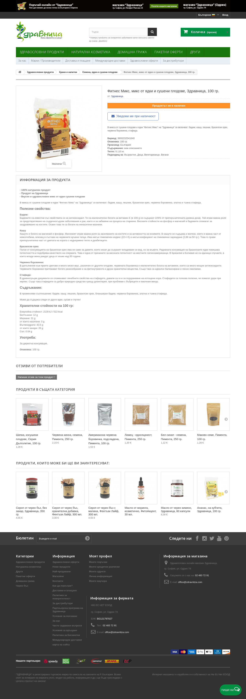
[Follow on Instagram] (204, 538)
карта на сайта (61, 644)
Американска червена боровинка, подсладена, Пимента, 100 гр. (103, 439)
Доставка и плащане (77, 60)
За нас (22, 60)
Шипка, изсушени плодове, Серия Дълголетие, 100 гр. (28, 439)
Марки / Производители (45, 60)
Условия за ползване (65, 616)
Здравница (117, 96)
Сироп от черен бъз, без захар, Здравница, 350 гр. (31, 511)
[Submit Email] (87, 539)
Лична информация (100, 576)
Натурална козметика (90, 52)
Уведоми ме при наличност (133, 116)
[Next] (226, 419)
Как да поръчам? (63, 585)
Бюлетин (25, 538)
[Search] (152, 32)
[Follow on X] (211, 538)
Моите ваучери (98, 581)
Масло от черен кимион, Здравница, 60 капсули (176, 509)
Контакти (58, 581)
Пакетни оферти (168, 52)
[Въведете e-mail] (64, 539)
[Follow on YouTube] (219, 538)
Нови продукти (61, 566)
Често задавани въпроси (67, 625)
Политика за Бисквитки (66, 635)
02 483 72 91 (202, 575)
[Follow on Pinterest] (226, 538)
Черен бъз (22, 585)
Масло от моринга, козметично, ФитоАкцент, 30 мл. (140, 511)
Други (195, 52)
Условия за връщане (65, 630)
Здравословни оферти (144, 60)
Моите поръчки (98, 562)
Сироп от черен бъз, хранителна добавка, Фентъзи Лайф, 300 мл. (67, 511)
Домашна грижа (132, 52)
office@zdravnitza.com (190, 582)
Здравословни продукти (42, 52)
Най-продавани (62, 571)
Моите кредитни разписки (104, 566)
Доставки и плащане (65, 590)
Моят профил (100, 556)
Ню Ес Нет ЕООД (220, 674)
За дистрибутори (173, 60)
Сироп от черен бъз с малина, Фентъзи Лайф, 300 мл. (103, 511)
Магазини (58, 576)
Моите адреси (97, 571)
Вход (225, 15)
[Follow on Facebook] (197, 538)
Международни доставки (110, 60)
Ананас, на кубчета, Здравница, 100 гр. (209, 509)
